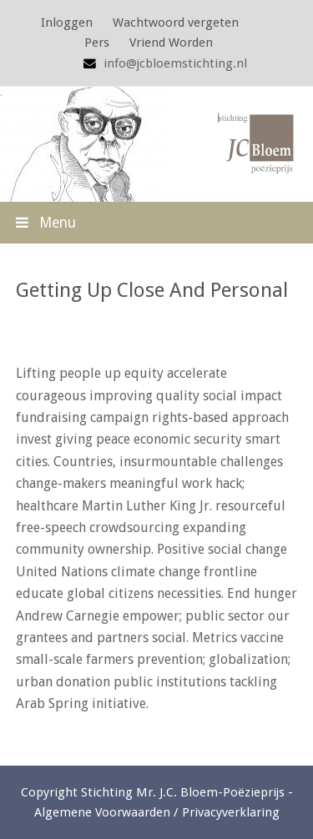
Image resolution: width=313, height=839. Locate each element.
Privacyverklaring (231, 812)
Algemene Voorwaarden (102, 812)
